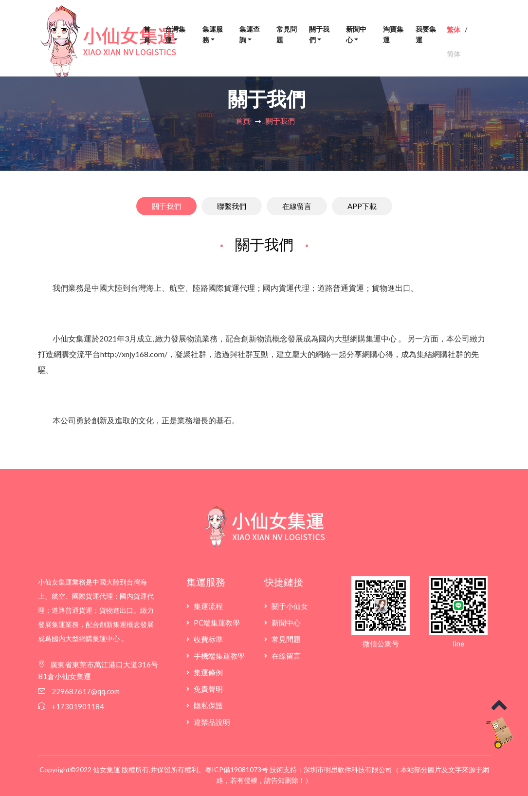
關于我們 (319, 34)
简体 (453, 54)
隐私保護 (208, 705)
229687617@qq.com (85, 691)
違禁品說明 (212, 722)
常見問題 (286, 34)
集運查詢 (249, 34)
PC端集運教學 (217, 622)
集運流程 (208, 606)
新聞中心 (356, 34)
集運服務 (212, 34)
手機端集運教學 (219, 655)
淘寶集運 (393, 34)
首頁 (147, 34)
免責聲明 (208, 688)
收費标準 (208, 639)
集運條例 (208, 672)
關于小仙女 (290, 606)
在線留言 (286, 655)
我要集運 (426, 34)
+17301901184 (78, 706)
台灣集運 (175, 34)
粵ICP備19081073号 (236, 769)
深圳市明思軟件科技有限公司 (348, 769)
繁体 (453, 29)
